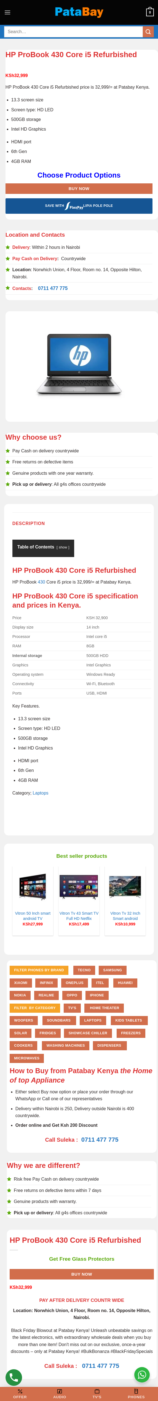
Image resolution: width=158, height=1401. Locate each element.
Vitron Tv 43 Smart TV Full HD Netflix (79, 916)
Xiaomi (20, 983)
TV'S (72, 1008)
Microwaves (26, 1058)
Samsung (112, 970)
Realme (46, 995)
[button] (7, 12)
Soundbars (59, 1020)
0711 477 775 (53, 288)
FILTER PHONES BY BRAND (39, 970)
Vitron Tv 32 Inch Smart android (125, 916)
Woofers (23, 1020)
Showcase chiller (88, 1033)
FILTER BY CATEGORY (34, 1008)
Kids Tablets (129, 1020)
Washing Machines (66, 1045)
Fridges (48, 1033)
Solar (20, 1033)
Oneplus (75, 983)
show (63, 547)
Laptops (41, 793)
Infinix (46, 983)
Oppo (72, 995)
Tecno (84, 970)
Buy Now (79, 188)
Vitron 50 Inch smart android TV (32, 916)
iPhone (97, 995)
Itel (100, 983)
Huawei (125, 983)
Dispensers (109, 1045)
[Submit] (148, 31)
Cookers (23, 1045)
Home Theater (104, 1008)
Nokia (20, 995)
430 (41, 582)
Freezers (131, 1033)
